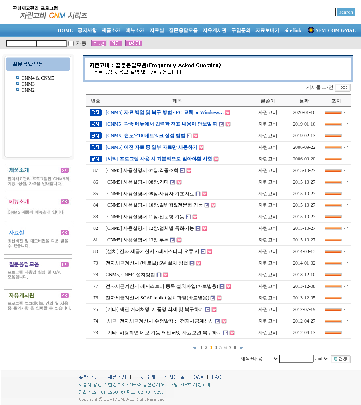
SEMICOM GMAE (332, 30)
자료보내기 (267, 30)
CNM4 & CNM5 (38, 78)
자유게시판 (215, 30)
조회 (336, 101)
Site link (292, 30)
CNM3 (28, 84)
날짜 (304, 101)
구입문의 (241, 30)
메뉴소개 (135, 30)
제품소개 (111, 30)
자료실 (157, 30)
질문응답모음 (183, 30)
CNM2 (28, 90)
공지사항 (87, 30)
